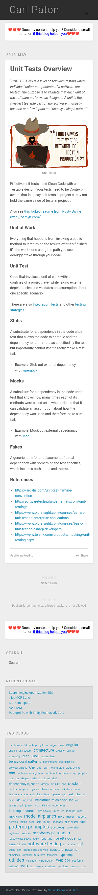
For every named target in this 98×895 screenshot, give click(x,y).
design (45, 784)
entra (77, 789)
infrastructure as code (50, 800)
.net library (15, 745)
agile (41, 745)
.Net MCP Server (20, 697)
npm (38, 822)
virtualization (46, 860)
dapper (25, 778)
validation (31, 860)
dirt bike (55, 784)
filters (39, 794)
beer (52, 756)
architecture (43, 750)
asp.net (71, 750)
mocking (15, 816)
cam (46, 767)
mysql (70, 816)
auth (25, 756)
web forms (77, 860)
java (77, 800)
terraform (39, 855)
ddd (54, 778)
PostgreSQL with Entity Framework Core (36, 713)
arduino (60, 750)
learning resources (22, 811)
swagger (27, 855)
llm (62, 811)
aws (35, 755)
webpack (14, 866)
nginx (24, 822)
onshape (57, 822)
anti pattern (25, 750)
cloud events (73, 767)
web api (63, 860)
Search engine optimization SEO (31, 692)
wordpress (51, 866)
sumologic (15, 855)
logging (70, 811)
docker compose (19, 789)
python (14, 833)
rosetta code (64, 838)
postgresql (58, 827)
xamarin (75, 866)
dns (64, 784)
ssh (19, 849)
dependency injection (24, 784)
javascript (16, 805)
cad (39, 767)
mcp (79, 811)
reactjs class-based (20, 838)
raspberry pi (44, 832)
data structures (40, 778)
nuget (46, 822)
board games (66, 762)
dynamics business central (45, 789)
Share (84, 555)
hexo (11, 800)
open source (71, 822)
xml (83, 866)
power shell (73, 827)
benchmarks (50, 761)
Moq (26, 436)
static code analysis (36, 849)
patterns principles (29, 827)
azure (45, 756)
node (31, 822)
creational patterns (56, 773)
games (56, 794)
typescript (66, 855)
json (37, 805)
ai (47, 745)
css (11, 778)
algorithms (57, 745)
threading (52, 855)
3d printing (30, 745)
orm (83, 822)
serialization (17, 844)
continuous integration (30, 773)
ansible (13, 750)
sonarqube (69, 844)
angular (72, 745)
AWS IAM (15, 708)
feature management (21, 794)
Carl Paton (34, 10)
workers (64, 866)
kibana (46, 805)
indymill (27, 800)
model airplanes (40, 816)
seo (79, 838)
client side (57, 767)
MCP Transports (20, 703)
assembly (14, 756)
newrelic (14, 822)
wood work (36, 866)
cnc (12, 773)
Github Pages (56, 890)
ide (18, 800)
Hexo (75, 890)
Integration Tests (46, 304)
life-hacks (44, 811)
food (47, 794)
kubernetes (59, 805)
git (64, 794)
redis (36, 838)
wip (24, 865)
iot (71, 800)
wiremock (30, 370)
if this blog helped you (50, 34)
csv (17, 778)
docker (74, 783)
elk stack (67, 789)
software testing (22, 555)
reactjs (63, 832)
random (26, 833)
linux (56, 811)
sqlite (12, 849)
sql (80, 844)
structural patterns (63, 849)
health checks (76, 794)
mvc (61, 816)
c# (32, 766)
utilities (16, 860)
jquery (28, 805)
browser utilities (18, 767)
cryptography (78, 773)
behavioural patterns (25, 762)
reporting (46, 838)
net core (81, 816)
